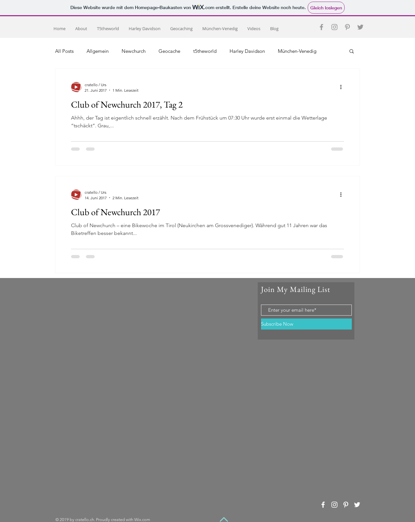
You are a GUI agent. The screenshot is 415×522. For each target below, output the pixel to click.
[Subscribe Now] (306, 324)
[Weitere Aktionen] (343, 87)
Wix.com (142, 519)
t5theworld (205, 51)
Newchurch (134, 51)
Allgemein (98, 51)
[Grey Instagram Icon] (334, 27)
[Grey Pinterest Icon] (347, 27)
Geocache (169, 51)
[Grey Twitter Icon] (360, 27)
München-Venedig (297, 51)
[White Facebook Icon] (323, 505)
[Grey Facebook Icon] (321, 27)
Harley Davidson (247, 51)
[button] (352, 51)
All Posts (64, 51)
